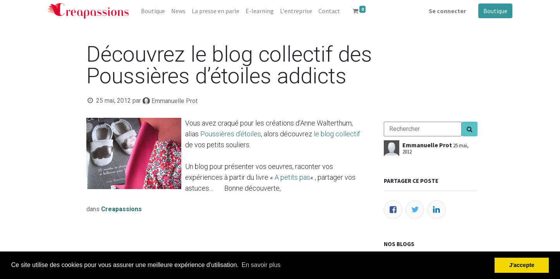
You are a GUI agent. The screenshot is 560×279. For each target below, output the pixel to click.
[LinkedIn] (436, 209)
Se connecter (447, 11)
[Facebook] (393, 209)
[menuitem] (153, 11)
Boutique (495, 11)
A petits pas (292, 177)
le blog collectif (337, 134)
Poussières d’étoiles (230, 134)
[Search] (470, 129)
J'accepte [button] (521, 265)
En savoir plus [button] (261, 265)
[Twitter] (414, 209)
